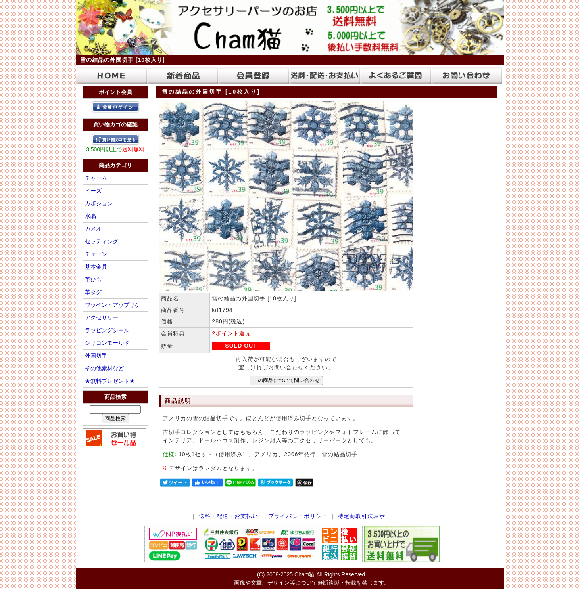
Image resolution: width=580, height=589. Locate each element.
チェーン (96, 254)
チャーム (96, 178)
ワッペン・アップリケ (112, 305)
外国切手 (96, 355)
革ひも (93, 279)
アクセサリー (101, 317)
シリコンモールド (107, 343)
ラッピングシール (107, 330)
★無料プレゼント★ (110, 381)
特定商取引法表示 (361, 516)
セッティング (101, 241)
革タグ (93, 292)
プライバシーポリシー (298, 516)
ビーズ (93, 190)
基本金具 (96, 267)
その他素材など (104, 368)
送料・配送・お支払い (228, 516)
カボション (99, 203)
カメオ (93, 229)
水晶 (90, 216)
